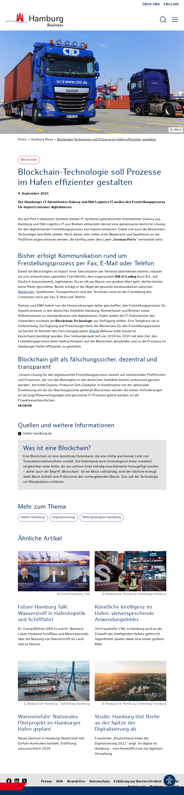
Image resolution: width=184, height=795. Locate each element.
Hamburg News (42, 139)
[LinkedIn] (16, 781)
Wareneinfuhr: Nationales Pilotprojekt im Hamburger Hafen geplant (49, 723)
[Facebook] (9, 781)
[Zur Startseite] (34, 19)
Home (22, 139)
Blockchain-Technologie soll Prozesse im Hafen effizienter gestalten (106, 139)
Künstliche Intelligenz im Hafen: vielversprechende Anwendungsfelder (124, 613)
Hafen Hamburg (33, 517)
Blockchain (29, 160)
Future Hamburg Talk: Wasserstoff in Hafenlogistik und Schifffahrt (51, 613)
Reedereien (26, 292)
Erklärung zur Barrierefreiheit (138, 781)
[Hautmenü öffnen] (175, 19)
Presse (46, 781)
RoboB (94, 331)
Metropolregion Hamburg (102, 517)
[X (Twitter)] (24, 781)
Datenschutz (100, 781)
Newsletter (76, 781)
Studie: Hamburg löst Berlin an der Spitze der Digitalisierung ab (127, 723)
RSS (59, 781)
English (171, 4)
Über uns (151, 4)
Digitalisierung (63, 517)
